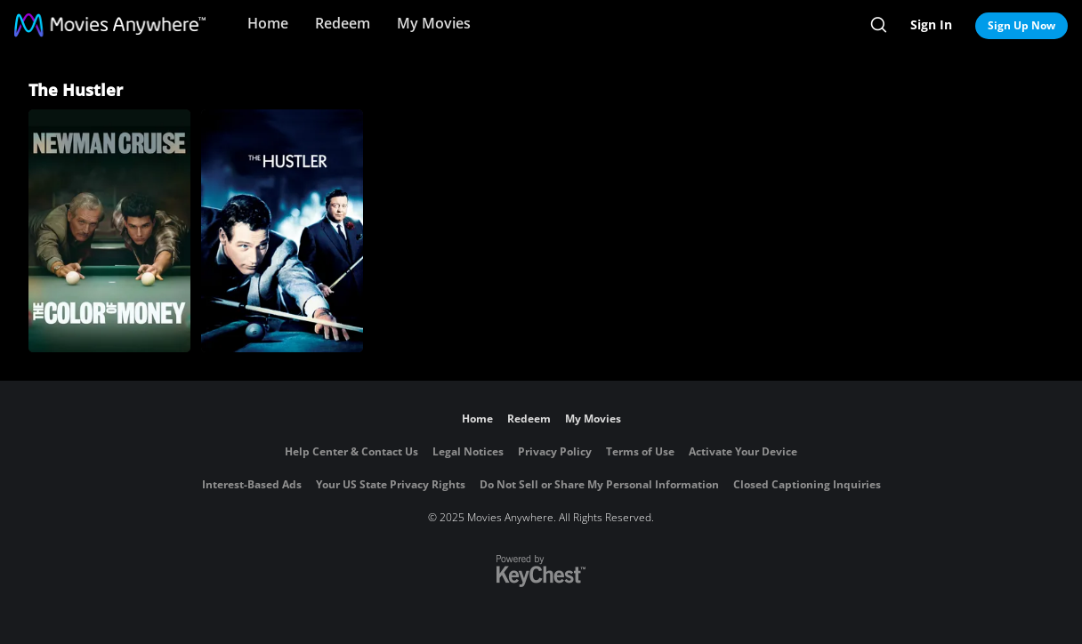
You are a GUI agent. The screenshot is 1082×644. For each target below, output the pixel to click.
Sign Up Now (1021, 25)
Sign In (931, 24)
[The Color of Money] (109, 230)
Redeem (342, 23)
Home (267, 23)
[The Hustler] (282, 230)
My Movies (434, 23)
